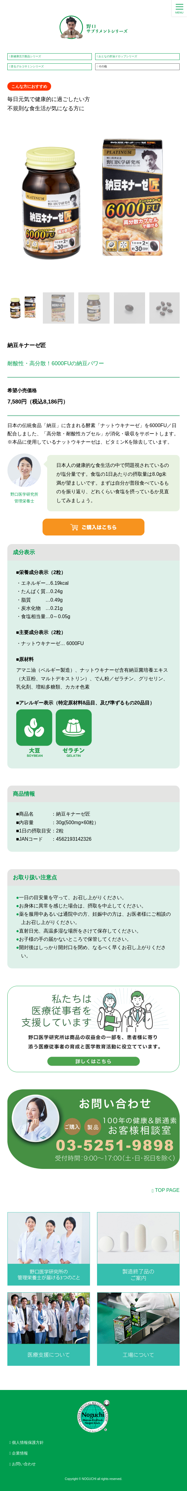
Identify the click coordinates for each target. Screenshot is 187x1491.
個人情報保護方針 (28, 1442)
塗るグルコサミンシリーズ (27, 66)
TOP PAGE (167, 1190)
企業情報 (20, 1453)
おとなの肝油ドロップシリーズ (118, 56)
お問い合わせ (24, 1464)
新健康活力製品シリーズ (26, 56)
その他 (103, 66)
